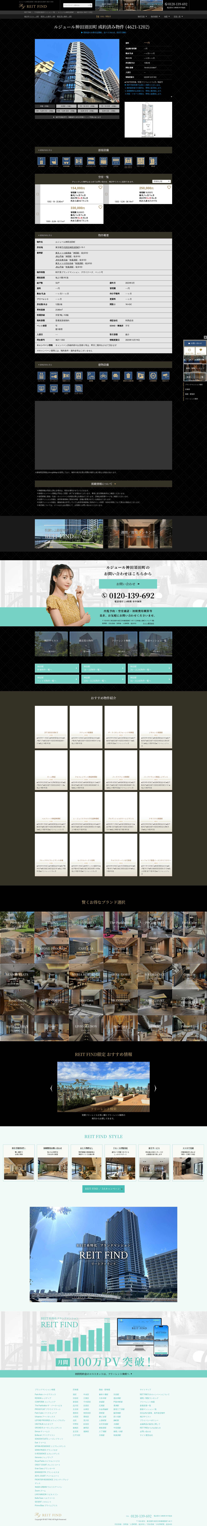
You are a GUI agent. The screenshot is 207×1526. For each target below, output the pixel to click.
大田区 (75, 1417)
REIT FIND (27, 12)
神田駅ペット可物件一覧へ (46, 679)
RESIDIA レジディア (43, 1398)
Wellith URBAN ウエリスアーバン (48, 1487)
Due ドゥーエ (40, 1443)
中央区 (86, 1394)
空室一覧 (177, 16)
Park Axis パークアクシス (45, 1394)
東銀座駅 (102, 1428)
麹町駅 (116, 1420)
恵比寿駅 (117, 1398)
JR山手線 (59, 256)
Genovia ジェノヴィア (44, 1457)
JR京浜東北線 (61, 260)
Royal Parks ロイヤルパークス (47, 1461)
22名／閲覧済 (105, 16)
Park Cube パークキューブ (46, 1413)
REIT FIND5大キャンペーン (102, 1188)
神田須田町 (74, 247)
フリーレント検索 (147, 1402)
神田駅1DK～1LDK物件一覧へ (95, 679)
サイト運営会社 (148, 623)
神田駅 (76, 253)
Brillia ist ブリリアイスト (45, 1435)
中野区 (75, 1424)
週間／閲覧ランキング (149, 1398)
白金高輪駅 (103, 1409)
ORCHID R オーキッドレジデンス (48, 1428)
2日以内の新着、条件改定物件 (152, 1413)
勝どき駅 (102, 1417)
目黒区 (86, 1405)
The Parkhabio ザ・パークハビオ (48, 1405)
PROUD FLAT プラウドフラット (48, 1409)
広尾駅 (102, 1405)
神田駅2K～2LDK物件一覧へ (140, 668)
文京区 (75, 1409)
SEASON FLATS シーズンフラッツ (49, 1439)
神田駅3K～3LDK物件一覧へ (140, 679)
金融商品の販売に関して (150, 1424)
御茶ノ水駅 (118, 1431)
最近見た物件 (189, 351)
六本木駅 (102, 1398)
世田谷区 (87, 1413)
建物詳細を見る (46, 150)
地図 (166, 16)
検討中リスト (145, 1417)
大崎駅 (116, 1424)
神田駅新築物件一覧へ (44, 668)
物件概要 (154, 16)
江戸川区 (76, 1435)
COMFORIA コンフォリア (45, 1402)
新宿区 (75, 1402)
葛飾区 (86, 1431)
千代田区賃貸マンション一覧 (44, 12)
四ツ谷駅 (117, 1417)
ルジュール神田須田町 (66, 12)
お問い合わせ (125, 584)
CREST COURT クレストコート (47, 1465)
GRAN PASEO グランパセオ (46, 1450)
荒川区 (86, 1420)
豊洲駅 (116, 1405)
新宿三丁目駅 (119, 1409)
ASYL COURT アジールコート (47, 1476)
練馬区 (86, 1428)
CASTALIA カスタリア (44, 1424)
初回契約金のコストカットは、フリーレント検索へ (102, 1374)
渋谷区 (75, 1398)
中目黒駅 (117, 1428)
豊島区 (86, 1417)
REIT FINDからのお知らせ (150, 1428)
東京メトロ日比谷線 (64, 263)
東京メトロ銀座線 (63, 253)
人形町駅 (102, 1420)
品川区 (75, 1405)
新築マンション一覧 (148, 1409)
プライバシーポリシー (149, 1420)
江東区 (86, 1398)
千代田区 (65, 247)
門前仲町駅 (118, 1402)
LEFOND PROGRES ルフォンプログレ (50, 1420)
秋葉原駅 (73, 260)
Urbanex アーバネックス (45, 1417)
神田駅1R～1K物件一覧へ (93, 668)
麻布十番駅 (103, 1394)
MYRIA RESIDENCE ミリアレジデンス (50, 1446)
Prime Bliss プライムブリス (46, 1505)
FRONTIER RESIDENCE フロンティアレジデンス (51, 1481)
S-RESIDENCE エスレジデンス (47, 1454)
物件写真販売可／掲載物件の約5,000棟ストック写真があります (78, 117)
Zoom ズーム (40, 1491)
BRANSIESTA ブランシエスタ (47, 1472)
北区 (75, 1420)
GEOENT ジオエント (43, 1502)
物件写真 (141, 16)
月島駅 (102, 1435)
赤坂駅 (102, 1402)
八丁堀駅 (102, 1431)
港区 (75, 1394)
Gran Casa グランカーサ (45, 1468)
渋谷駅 (116, 1394)
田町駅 (102, 1413)
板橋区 (75, 1428)
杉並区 (86, 1424)
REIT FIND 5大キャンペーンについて (155, 1394)
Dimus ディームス (42, 1431)
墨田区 (75, 1413)
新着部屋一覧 (145, 1405)
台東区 (86, 1409)
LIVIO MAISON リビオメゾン (46, 1494)
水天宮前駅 (103, 1424)
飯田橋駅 (117, 1413)
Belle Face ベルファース (45, 1498)
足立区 (75, 1431)
